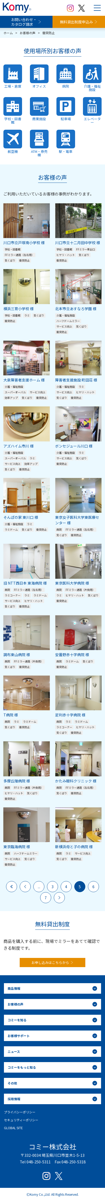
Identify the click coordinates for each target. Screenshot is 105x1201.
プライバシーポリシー (19, 1112)
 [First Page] (11, 886)
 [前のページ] (25, 886)
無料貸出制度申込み (76, 21)
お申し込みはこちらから (50, 962)
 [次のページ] (59, 898)
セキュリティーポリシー (21, 1120)
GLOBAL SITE (13, 1127)
